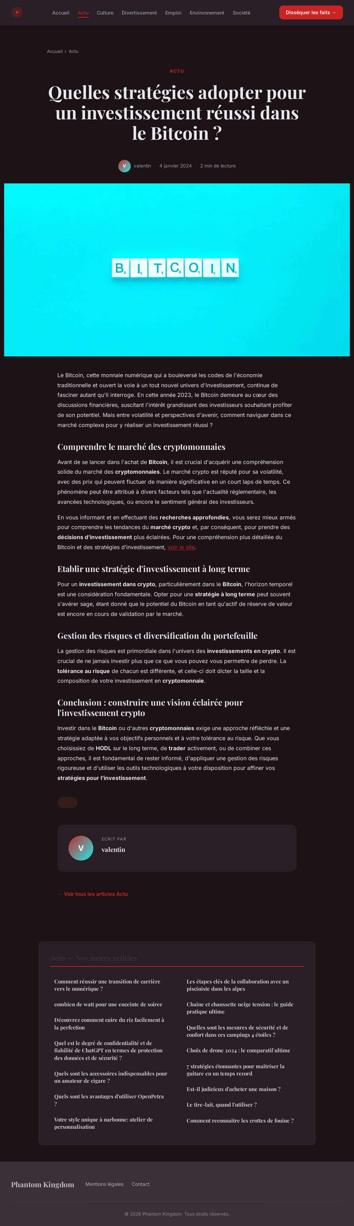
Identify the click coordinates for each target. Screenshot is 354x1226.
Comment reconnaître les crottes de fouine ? (240, 1120)
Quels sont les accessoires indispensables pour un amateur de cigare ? (110, 1077)
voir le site (181, 547)
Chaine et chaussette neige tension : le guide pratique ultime (240, 1008)
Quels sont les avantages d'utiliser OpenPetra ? (109, 1100)
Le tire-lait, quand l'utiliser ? (222, 1104)
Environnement (207, 12)
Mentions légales (104, 1184)
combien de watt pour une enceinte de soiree (108, 1004)
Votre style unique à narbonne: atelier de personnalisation (103, 1123)
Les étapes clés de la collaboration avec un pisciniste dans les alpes (238, 985)
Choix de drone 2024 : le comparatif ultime (238, 1050)
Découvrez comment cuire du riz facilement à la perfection (109, 1023)
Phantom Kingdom (42, 1184)
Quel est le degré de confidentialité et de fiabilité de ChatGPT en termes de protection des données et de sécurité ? (108, 1050)
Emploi (173, 12)
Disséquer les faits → (311, 12)
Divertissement (139, 12)
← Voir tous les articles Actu (92, 894)
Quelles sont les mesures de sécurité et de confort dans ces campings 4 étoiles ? (237, 1031)
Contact (141, 1184)
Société (241, 12)
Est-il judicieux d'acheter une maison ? (233, 1089)
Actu (83, 12)
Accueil (60, 12)
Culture (105, 12)
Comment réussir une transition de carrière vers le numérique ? (107, 985)
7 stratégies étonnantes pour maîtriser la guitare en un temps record (236, 1070)
